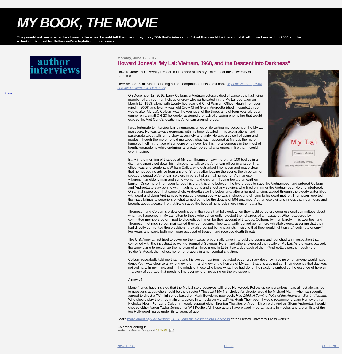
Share (7, 93)
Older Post (330, 346)
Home (229, 346)
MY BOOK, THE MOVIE (87, 22)
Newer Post (126, 346)
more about (178, 319)
